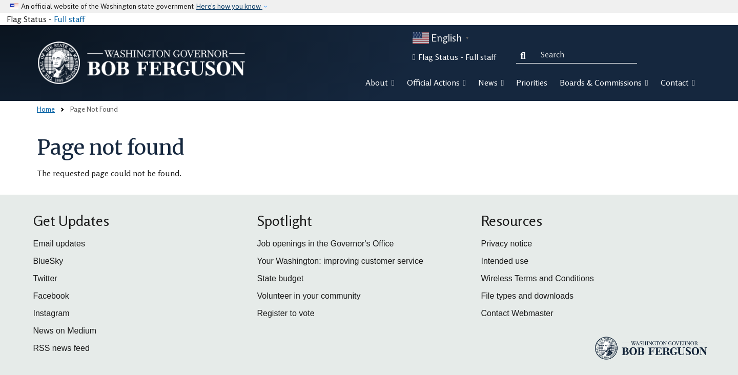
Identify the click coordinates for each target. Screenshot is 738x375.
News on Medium (65, 330)
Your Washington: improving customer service (340, 261)
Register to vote (286, 313)
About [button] (379, 82)
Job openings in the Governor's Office (325, 243)
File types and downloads (527, 295)
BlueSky (48, 261)
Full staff (69, 19)
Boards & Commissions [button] (604, 82)
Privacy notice (506, 243)
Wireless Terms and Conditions (537, 278)
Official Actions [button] (436, 82)
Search (525, 54)
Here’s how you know (229, 6)
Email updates (59, 243)
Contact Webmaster (517, 313)
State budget (280, 278)
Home (46, 109)
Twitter (45, 278)
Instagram (51, 313)
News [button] (491, 82)
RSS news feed (61, 348)
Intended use (505, 261)
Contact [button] (678, 82)
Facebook (51, 295)
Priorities (531, 82)
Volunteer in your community (309, 295)
